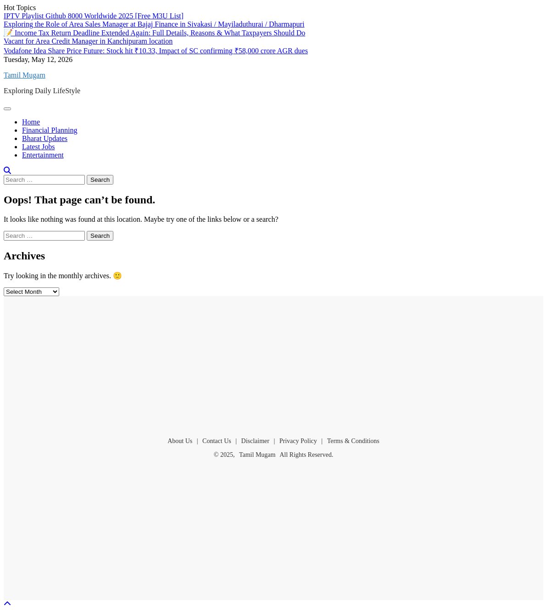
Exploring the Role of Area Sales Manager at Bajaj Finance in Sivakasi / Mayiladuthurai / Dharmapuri (154, 24)
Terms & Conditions (353, 441)
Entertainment (43, 155)
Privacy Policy (298, 441)
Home (31, 122)
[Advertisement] (273, 362)
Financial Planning (49, 130)
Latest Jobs (38, 147)
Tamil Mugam (24, 75)
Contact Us (216, 441)
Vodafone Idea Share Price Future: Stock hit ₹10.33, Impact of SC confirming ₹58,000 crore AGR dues (156, 51)
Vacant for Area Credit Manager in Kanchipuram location (88, 41)
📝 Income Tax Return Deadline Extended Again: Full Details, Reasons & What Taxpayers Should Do (154, 33)
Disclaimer (255, 441)
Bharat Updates (44, 138)
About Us (179, 441)
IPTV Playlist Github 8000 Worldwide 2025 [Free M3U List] (94, 16)
